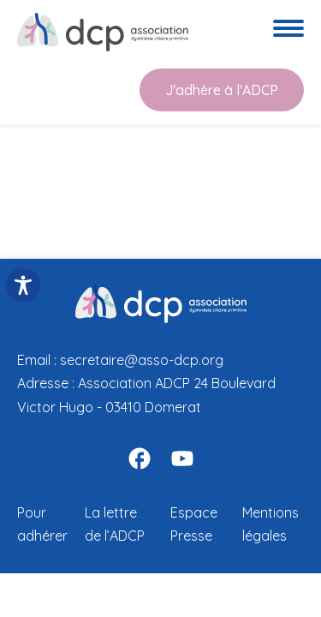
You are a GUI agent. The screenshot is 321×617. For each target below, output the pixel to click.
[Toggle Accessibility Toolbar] (23, 285)
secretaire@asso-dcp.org (141, 359)
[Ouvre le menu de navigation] (288, 31)
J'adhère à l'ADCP (221, 90)
